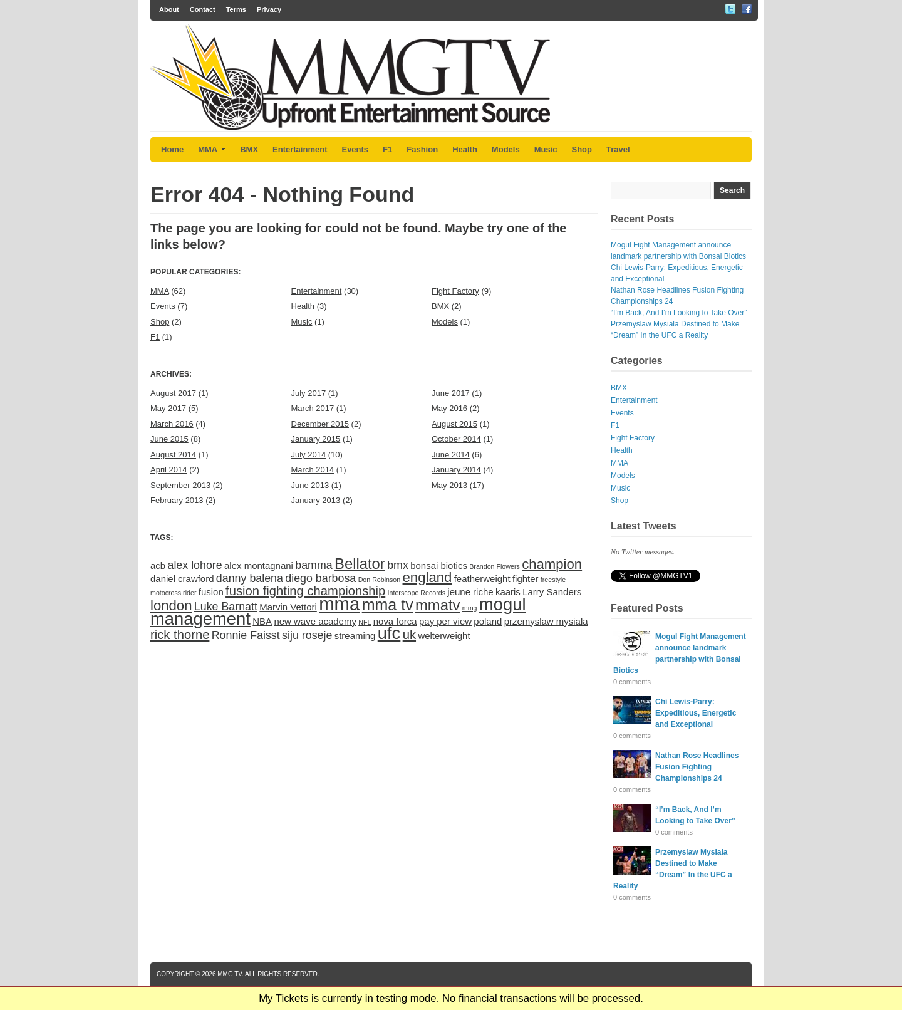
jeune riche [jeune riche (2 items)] (470, 591)
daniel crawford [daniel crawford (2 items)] (182, 578)
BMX (249, 149)
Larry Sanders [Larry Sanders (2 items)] (551, 591)
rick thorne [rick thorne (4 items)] (179, 635)
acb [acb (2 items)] (157, 565)
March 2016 (172, 424)
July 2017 (308, 393)
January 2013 (316, 500)
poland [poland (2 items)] (488, 621)
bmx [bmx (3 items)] (397, 565)
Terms (236, 9)
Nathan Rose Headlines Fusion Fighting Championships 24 (697, 767)
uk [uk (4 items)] (409, 635)
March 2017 (312, 408)
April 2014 (168, 469)
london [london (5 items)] (171, 605)
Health (464, 149)
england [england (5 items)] (427, 577)
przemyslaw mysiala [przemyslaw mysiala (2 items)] (546, 621)
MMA (212, 149)
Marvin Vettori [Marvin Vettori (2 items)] (288, 606)
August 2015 (454, 424)
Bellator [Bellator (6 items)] (359, 563)
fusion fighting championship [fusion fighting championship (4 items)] (305, 591)
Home (172, 149)
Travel (618, 149)
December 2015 (320, 424)
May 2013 (449, 485)
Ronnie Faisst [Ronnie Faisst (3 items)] (246, 635)
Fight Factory (455, 291)
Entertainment (299, 149)
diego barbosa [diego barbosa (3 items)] (320, 578)
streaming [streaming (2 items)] (355, 635)
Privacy (269, 9)
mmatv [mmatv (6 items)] (437, 604)
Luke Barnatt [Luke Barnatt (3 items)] (225, 606)
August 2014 (173, 454)
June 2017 (451, 393)
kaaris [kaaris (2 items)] (508, 591)
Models (506, 149)
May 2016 (449, 408)
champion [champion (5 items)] (552, 564)
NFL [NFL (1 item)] (364, 622)
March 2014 (312, 469)
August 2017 (173, 393)
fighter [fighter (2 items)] (525, 578)
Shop (582, 149)
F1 (387, 149)
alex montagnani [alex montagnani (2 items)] (258, 565)
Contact (202, 9)
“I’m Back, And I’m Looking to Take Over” (679, 312)
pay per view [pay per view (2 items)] (445, 621)
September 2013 (180, 485)
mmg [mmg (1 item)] (469, 608)
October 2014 (456, 439)
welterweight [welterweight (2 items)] (444, 635)
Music (545, 149)
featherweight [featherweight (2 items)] (482, 578)
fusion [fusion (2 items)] (211, 591)
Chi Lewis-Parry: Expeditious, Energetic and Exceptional (695, 713)
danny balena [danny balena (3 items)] (249, 578)
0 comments (632, 681)
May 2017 (168, 408)
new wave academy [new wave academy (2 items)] (315, 621)
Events (354, 149)
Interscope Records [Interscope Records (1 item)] (416, 592)
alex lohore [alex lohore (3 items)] (194, 565)
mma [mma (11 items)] (339, 603)
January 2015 (316, 439)
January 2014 (456, 469)
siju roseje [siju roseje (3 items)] (307, 635)
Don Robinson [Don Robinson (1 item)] (379, 579)
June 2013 (310, 485)
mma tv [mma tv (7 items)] (387, 604)
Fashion (422, 149)
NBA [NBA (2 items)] (262, 621)
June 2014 (451, 454)
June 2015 (169, 439)
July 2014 (308, 454)
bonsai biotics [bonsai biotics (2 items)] (438, 565)
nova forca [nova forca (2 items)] (395, 621)
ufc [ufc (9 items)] (389, 633)
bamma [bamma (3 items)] (313, 565)
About (169, 9)
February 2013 (177, 500)
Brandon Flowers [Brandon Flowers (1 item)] (494, 566)
